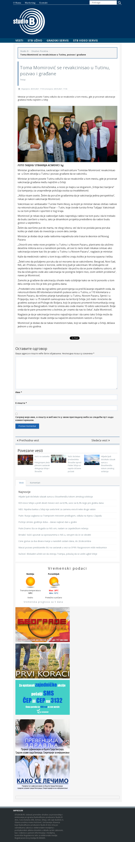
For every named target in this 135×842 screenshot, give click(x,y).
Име (18, 392)
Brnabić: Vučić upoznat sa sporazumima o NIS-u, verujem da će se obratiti (54, 534)
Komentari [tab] (35, 482)
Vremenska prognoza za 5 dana (43, 601)
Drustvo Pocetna (39, 51)
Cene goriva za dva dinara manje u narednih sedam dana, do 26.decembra (54, 541)
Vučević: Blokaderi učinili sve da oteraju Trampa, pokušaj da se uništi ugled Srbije (57, 553)
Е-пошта (21, 403)
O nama (17, 2)
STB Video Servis (85, 40)
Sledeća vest (101, 440)
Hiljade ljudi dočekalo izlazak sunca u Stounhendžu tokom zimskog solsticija (55, 496)
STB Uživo (35, 40)
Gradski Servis (58, 40)
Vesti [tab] (21, 482)
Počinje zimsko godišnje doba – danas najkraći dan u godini (47, 522)
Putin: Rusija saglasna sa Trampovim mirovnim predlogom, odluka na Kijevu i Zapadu (60, 515)
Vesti (19, 40)
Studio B (24, 51)
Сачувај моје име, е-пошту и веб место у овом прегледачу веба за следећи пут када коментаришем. (64, 419)
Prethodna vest (28, 440)
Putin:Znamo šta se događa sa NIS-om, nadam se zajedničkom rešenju (53, 528)
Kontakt (43, 2)
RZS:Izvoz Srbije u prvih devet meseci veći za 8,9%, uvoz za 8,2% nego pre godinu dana (61, 503)
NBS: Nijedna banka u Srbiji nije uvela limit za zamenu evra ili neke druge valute (57, 509)
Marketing (30, 2)
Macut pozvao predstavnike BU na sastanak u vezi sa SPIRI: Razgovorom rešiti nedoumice (62, 547)
